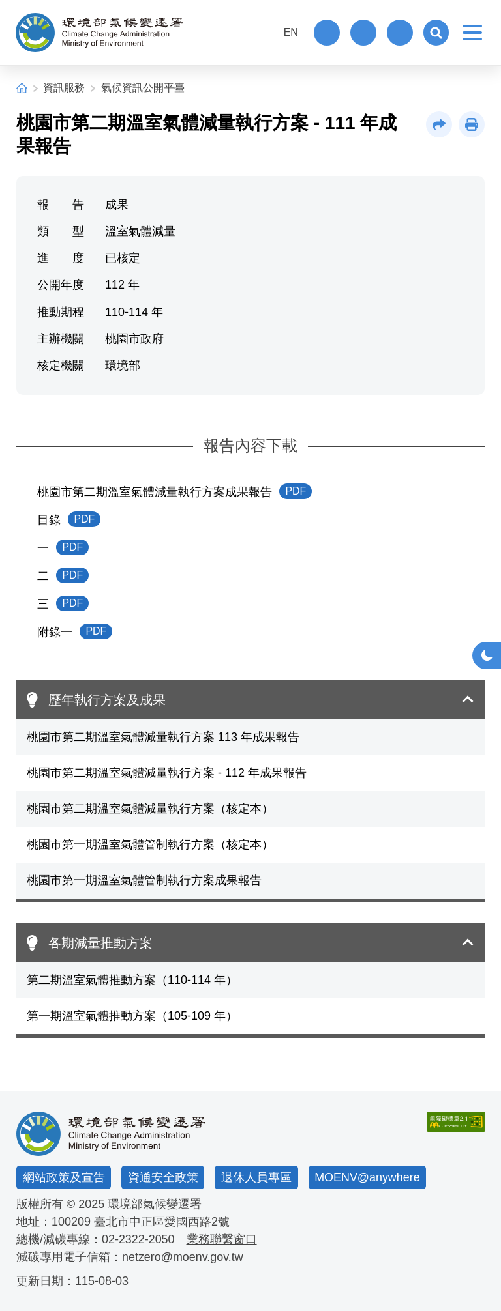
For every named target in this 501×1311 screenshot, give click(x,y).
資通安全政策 (163, 1176)
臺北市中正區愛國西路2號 (162, 1221)
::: (262, 30)
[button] (436, 33)
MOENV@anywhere (367, 1176)
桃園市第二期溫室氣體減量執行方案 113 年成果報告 (163, 736)
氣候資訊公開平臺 (143, 87)
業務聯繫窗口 (222, 1239)
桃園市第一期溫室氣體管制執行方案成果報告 (144, 880)
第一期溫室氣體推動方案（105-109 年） (132, 1015)
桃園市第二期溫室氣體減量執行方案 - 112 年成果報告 (167, 772)
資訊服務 (64, 87)
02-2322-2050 (138, 1239)
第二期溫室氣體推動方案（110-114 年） (132, 980)
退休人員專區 (256, 1176)
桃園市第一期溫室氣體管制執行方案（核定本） (150, 844)
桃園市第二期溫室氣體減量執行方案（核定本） (150, 808)
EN (290, 32)
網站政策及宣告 (64, 1176)
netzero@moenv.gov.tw (183, 1256)
